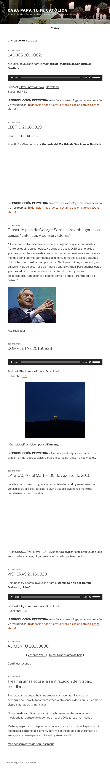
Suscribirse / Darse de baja (65, 654)
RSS (24, 91)
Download (52, 87)
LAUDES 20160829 (25, 55)
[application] (55, 78)
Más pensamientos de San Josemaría (31, 743)
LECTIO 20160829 (24, 127)
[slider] (50, 77)
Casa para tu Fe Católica (38, 10)
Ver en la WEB (37, 654)
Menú (55, 28)
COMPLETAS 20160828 (29, 348)
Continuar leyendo (19, 663)
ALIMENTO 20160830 (28, 646)
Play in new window (31, 87)
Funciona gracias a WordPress (21, 762)
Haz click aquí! (16, 330)
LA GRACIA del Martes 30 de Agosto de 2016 (48, 475)
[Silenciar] (90, 77)
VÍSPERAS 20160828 (27, 574)
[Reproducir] (11, 77)
